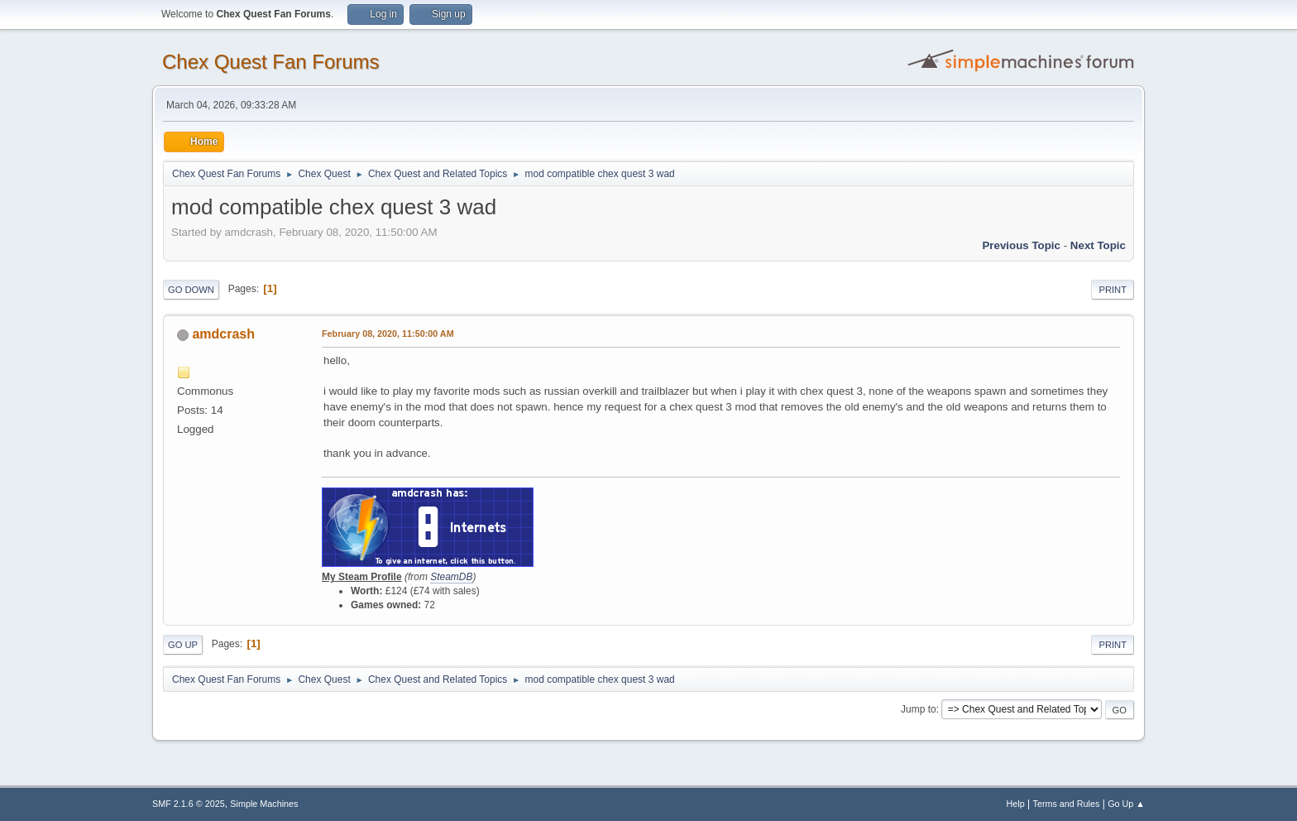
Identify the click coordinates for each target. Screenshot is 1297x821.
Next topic (1098, 245)
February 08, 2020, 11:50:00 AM (388, 333)
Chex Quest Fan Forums (271, 61)
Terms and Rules (1066, 804)
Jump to (918, 709)
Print (1112, 290)
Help (1016, 804)
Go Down (191, 290)
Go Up (183, 645)
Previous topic (1021, 245)
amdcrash (223, 334)
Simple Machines (264, 804)
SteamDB (451, 577)
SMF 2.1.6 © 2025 (188, 804)
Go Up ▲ (1126, 804)
